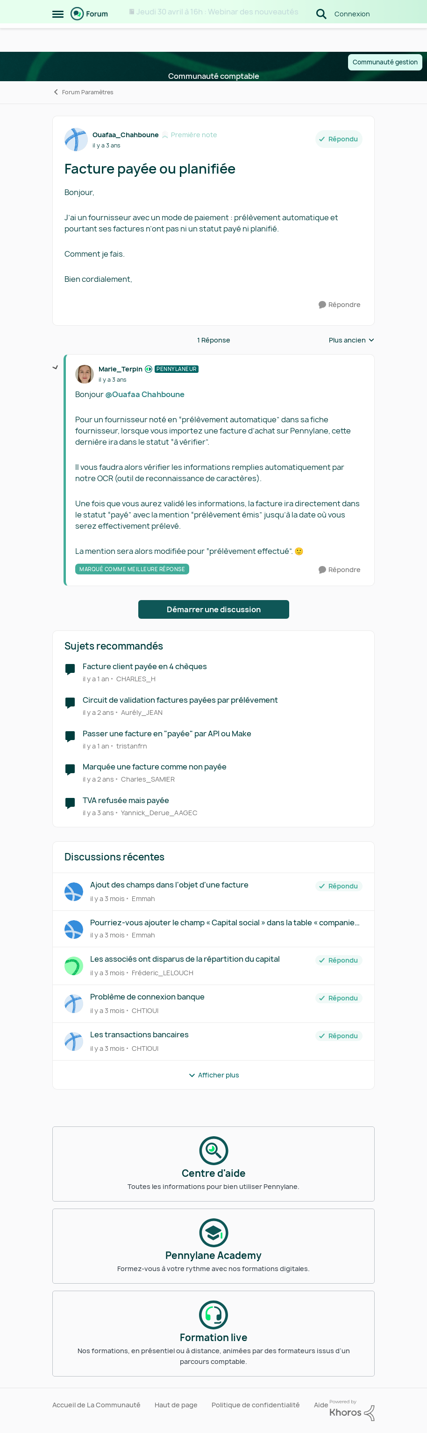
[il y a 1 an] (96, 679)
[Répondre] (340, 305)
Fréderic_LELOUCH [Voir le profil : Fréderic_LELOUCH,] (162, 972)
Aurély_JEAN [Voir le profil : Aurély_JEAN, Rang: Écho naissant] (142, 712)
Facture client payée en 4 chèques (145, 666)
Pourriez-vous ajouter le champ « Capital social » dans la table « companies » (224, 923)
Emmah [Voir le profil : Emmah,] (143, 898)
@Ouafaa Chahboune (145, 394)
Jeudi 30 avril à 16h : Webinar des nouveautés (217, 12)
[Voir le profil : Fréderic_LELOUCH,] (73, 966)
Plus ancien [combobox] (352, 340)
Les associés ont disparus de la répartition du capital (185, 959)
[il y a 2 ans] (98, 712)
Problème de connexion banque (147, 997)
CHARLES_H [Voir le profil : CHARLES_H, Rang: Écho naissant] (136, 678)
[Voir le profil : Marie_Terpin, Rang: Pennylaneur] (84, 374)
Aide (321, 1404)
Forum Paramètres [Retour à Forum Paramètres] (83, 92)
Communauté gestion (385, 62)
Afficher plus (213, 1074)
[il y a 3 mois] (107, 898)
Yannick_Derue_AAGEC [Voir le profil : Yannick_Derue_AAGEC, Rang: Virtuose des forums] (159, 812)
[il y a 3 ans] (98, 813)
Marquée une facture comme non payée (155, 767)
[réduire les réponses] (55, 367)
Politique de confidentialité (256, 1404)
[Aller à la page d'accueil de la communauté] (89, 37)
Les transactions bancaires (139, 1035)
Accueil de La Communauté (96, 1404)
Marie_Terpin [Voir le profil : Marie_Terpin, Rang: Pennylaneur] (120, 368)
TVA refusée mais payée (126, 800)
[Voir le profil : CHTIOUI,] (73, 1003)
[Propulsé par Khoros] (352, 1410)
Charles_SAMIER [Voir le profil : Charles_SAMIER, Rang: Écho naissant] (148, 779)
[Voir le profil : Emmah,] (73, 891)
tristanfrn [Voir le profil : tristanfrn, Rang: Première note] (131, 745)
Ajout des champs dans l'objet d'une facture (169, 885)
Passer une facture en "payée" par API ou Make (167, 734)
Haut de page (176, 1404)
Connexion (352, 37)
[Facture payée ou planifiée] (113, 380)
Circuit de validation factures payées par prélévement (180, 700)
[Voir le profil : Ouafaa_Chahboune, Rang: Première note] (76, 139)
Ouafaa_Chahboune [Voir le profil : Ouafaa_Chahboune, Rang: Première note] (126, 134)
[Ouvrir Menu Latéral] (58, 37)
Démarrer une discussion (214, 609)
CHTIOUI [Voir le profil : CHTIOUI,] (145, 1010)
